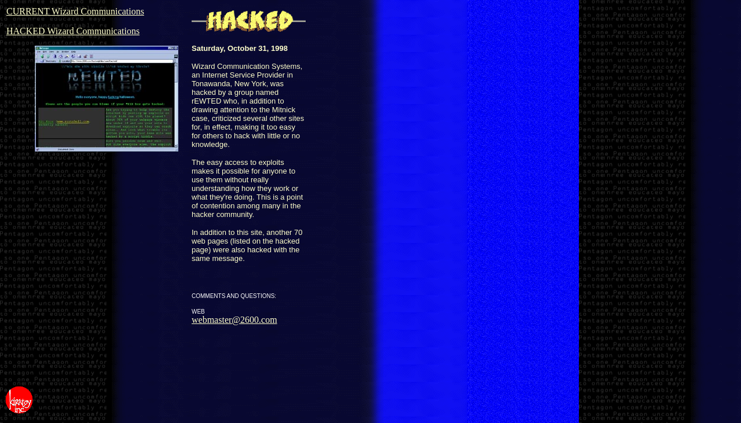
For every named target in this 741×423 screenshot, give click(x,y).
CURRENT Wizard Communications (75, 11)
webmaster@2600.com (234, 320)
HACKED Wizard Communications (73, 31)
